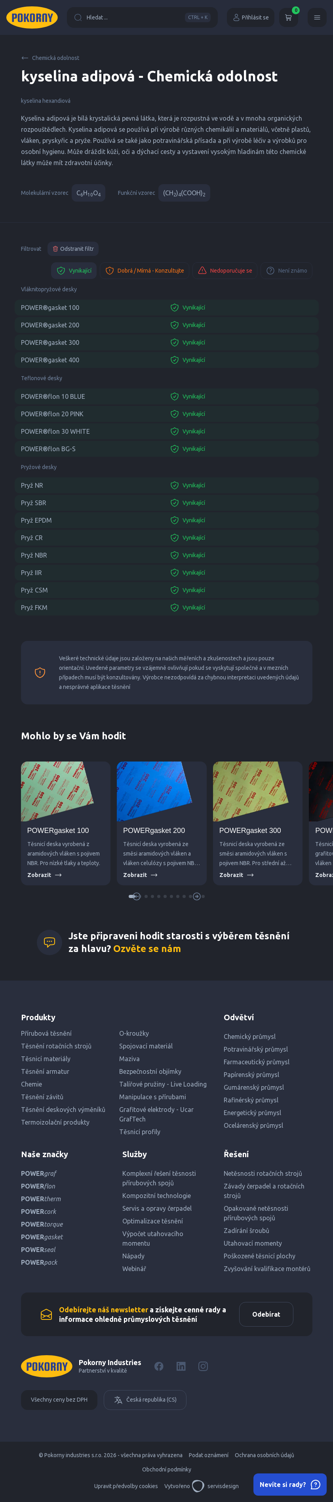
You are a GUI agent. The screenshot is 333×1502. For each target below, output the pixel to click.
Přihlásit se (250, 17)
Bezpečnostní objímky (150, 1071)
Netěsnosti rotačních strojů (263, 1173)
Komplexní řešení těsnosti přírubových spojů (159, 1178)
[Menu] (317, 17)
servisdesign (215, 1486)
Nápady (133, 1256)
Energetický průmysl (252, 1112)
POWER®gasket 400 (50, 359)
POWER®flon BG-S (48, 448)
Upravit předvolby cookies (126, 1486)
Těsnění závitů (42, 1096)
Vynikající (73, 270)
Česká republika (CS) (145, 1400)
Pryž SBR (33, 502)
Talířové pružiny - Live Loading (163, 1084)
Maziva (129, 1058)
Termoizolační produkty (55, 1122)
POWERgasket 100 (58, 831)
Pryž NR (32, 485)
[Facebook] (159, 1366)
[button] (146, 896)
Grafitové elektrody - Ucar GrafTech (156, 1114)
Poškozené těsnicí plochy (259, 1256)
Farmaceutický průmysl (256, 1061)
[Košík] (288, 17)
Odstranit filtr (73, 249)
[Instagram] (203, 1366)
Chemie (31, 1084)
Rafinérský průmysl (251, 1100)
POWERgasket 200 (154, 831)
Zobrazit (44, 875)
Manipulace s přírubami (152, 1096)
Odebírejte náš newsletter (103, 1310)
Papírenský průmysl (251, 1074)
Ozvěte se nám (147, 948)
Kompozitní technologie (156, 1195)
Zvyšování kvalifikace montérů (267, 1268)
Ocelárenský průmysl (253, 1125)
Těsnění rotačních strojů (56, 1046)
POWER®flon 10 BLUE (53, 396)
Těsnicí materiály (45, 1058)
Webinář (134, 1268)
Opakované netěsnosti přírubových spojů (256, 1213)
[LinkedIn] (181, 1366)
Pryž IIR (31, 572)
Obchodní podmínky (166, 1469)
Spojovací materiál (146, 1046)
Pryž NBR (34, 555)
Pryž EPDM (36, 520)
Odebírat (266, 1314)
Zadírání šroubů (246, 1230)
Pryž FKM (34, 607)
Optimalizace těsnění (152, 1221)
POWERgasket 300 (250, 831)
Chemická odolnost (50, 58)
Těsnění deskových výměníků (63, 1109)
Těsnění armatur (45, 1071)
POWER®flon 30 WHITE (55, 431)
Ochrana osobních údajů (264, 1455)
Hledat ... (142, 17)
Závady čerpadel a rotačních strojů (264, 1191)
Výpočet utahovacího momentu (152, 1238)
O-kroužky (134, 1033)
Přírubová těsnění (46, 1033)
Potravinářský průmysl (256, 1049)
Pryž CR (32, 537)
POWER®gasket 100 (50, 307)
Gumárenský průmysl (254, 1087)
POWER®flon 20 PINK (52, 413)
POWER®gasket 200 (50, 325)
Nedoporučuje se (225, 270)
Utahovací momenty (253, 1243)
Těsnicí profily (139, 1131)
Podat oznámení (208, 1455)
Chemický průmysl (250, 1036)
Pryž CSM (34, 590)
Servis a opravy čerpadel (157, 1208)
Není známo (286, 270)
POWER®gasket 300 (50, 342)
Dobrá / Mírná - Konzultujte (144, 270)
